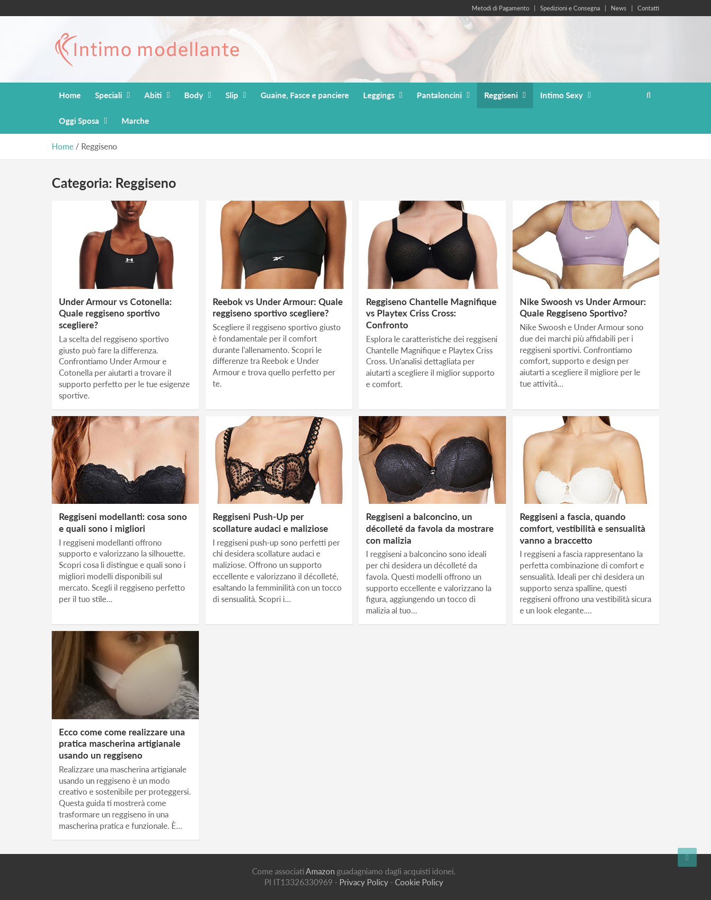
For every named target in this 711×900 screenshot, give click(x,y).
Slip (231, 95)
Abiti (153, 95)
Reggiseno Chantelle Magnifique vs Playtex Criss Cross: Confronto (431, 313)
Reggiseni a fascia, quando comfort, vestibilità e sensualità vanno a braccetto (583, 528)
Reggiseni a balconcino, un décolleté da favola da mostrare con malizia (430, 528)
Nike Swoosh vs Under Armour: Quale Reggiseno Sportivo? (583, 307)
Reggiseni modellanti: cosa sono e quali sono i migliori (123, 522)
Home (70, 95)
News (619, 8)
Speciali (108, 95)
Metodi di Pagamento (500, 8)
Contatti (648, 8)
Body (193, 95)
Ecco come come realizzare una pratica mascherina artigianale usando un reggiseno (122, 743)
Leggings (378, 95)
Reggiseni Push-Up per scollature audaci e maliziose (270, 522)
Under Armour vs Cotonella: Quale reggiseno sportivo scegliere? (115, 313)
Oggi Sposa (79, 121)
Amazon (320, 871)
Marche (135, 121)
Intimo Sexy (561, 95)
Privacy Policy (363, 882)
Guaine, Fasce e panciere (305, 95)
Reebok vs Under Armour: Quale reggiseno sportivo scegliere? (278, 307)
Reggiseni (501, 95)
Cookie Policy (419, 882)
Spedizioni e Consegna (570, 8)
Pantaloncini (439, 95)
